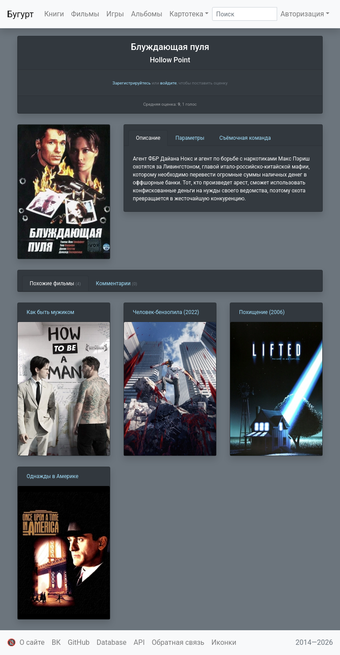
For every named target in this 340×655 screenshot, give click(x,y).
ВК (56, 642)
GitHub (78, 642)
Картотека (187, 14)
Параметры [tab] (189, 138)
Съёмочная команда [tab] (245, 138)
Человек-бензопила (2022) (166, 312)
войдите (168, 82)
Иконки (224, 642)
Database (112, 642)
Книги (54, 14)
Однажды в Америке (52, 476)
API (139, 642)
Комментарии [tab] (116, 283)
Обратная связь (178, 642)
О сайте (32, 642)
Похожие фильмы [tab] (55, 283)
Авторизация (302, 14)
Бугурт (20, 14)
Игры (115, 14)
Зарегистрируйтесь (131, 82)
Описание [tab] (148, 138)
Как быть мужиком (50, 312)
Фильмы (85, 14)
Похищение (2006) (262, 312)
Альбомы (146, 14)
